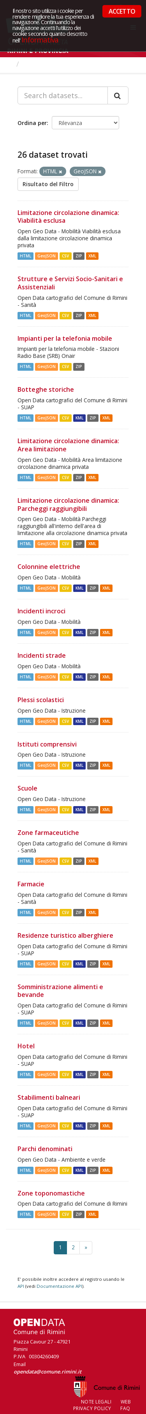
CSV (65, 256)
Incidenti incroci (41, 611)
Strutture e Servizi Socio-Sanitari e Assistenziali (70, 283)
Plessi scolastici (41, 700)
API (21, 1286)
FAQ (125, 1408)
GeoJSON (46, 256)
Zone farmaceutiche (48, 832)
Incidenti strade (42, 655)
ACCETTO (122, 11)
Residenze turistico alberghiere (65, 935)
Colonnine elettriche (49, 566)
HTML (25, 256)
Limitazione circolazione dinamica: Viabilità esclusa (68, 216)
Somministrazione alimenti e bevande (60, 991)
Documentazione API (59, 1286)
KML (79, 418)
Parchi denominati (45, 1149)
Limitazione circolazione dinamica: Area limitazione (68, 445)
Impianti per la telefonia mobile (65, 338)
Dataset (37, 64)
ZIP (79, 256)
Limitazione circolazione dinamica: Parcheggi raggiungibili (68, 504)
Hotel (26, 1046)
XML (92, 256)
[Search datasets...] (63, 95)
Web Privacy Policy (102, 1405)
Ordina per (32, 123)
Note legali (96, 1401)
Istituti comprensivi (47, 744)
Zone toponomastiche (51, 1193)
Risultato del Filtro (48, 184)
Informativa (39, 39)
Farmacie (31, 884)
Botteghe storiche (46, 389)
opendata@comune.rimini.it (47, 1371)
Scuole (27, 788)
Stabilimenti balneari (49, 1097)
